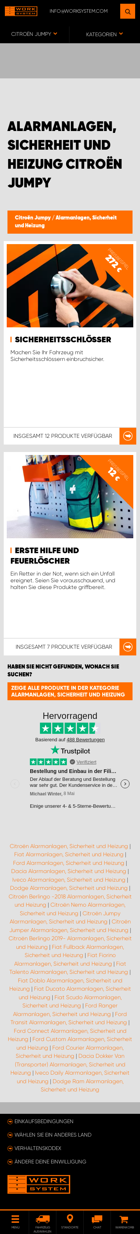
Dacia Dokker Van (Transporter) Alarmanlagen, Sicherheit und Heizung (67, 1064)
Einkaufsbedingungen (44, 1121)
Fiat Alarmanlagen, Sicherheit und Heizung (69, 854)
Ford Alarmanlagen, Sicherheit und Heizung (68, 863)
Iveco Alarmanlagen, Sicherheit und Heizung (68, 879)
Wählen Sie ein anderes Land (53, 1135)
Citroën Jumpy (33, 218)
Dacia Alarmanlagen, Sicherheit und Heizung (68, 871)
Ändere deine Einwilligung (50, 1162)
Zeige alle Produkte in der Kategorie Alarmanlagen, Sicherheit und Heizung (68, 691)
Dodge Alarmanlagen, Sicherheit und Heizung (69, 888)
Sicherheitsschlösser (63, 340)
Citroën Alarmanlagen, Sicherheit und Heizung (69, 846)
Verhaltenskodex (38, 1148)
